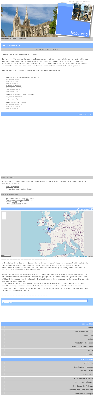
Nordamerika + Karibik (84, 331)
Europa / (13, 39)
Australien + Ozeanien (84, 343)
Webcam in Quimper (13, 86)
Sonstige (89, 354)
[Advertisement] (47, 144)
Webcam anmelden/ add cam (81, 390)
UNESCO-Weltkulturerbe (83, 378)
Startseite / (5, 39)
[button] (49, 230)
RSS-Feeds (88, 363)
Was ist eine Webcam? (84, 382)
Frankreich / (22, 39)
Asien (90, 339)
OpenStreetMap (83, 256)
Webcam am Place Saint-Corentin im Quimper (22, 77)
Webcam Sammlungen (84, 394)
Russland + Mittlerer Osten (82, 347)
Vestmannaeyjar (18, 200)
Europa (90, 328)
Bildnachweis (86, 1)
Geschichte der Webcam (83, 386)
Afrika (90, 350)
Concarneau (15, 204)
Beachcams (88, 375)
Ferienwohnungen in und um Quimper (19, 189)
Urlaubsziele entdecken (83, 367)
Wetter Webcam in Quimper (16, 102)
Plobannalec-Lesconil (19, 198)
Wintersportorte (87, 371)
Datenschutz (79, 1)
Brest (14, 202)
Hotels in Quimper (12, 187)
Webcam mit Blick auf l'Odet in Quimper (20, 94)
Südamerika (88, 335)
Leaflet (76, 256)
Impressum (71, 1)
